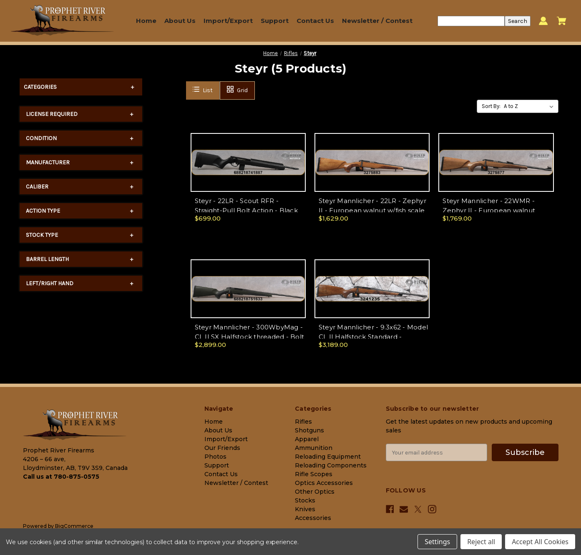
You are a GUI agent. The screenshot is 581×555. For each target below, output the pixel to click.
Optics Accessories (324, 483)
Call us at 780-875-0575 (61, 476)
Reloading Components (331, 465)
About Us (180, 21)
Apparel (307, 439)
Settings (437, 541)
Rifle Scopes (313, 474)
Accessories (313, 518)
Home (146, 21)
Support (275, 21)
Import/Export (228, 21)
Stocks (305, 500)
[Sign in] (543, 21)
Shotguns (309, 430)
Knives (305, 509)
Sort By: (491, 106)
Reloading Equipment (328, 456)
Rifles (303, 421)
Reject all (481, 541)
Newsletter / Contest (377, 21)
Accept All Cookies (540, 541)
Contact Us (315, 21)
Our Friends (222, 448)
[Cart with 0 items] (561, 21)
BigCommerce (74, 526)
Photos (215, 456)
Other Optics (315, 491)
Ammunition (313, 448)
